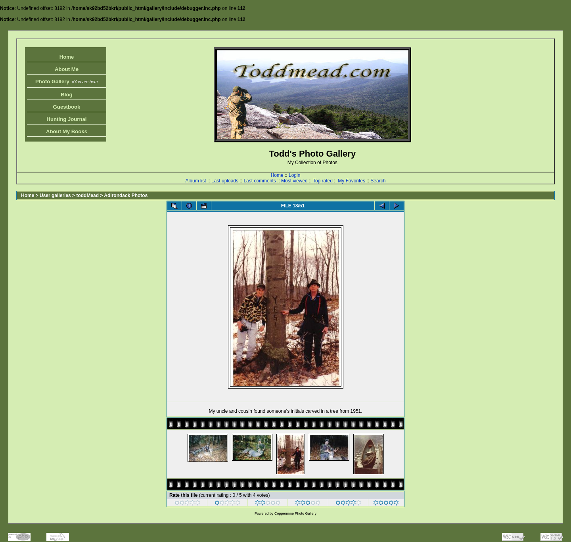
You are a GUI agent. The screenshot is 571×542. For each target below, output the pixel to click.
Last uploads (224, 181)
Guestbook (66, 107)
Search (377, 181)
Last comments (259, 181)
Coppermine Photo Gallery (295, 513)
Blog (66, 95)
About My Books (66, 131)
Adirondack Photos (126, 195)
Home (66, 57)
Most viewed (294, 181)
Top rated (323, 181)
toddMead (87, 195)
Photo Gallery (66, 81)
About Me (67, 69)
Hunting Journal (66, 119)
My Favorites (351, 181)
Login (294, 175)
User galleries (55, 195)
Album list (196, 181)
